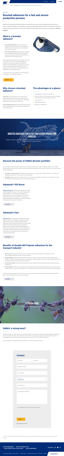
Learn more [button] (7, 204)
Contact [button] (7, 79)
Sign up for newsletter (22, 446)
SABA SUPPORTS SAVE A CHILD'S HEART (13, 448)
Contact (45, 1)
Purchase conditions (46, 453)
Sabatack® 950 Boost (8, 190)
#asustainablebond (8, 446)
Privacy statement (23, 453)
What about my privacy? (22, 423)
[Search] (52, 1)
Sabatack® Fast (6, 218)
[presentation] (26, 413)
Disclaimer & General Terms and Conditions (34, 453)
